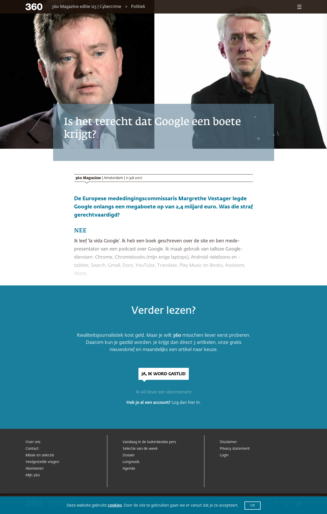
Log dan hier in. (186, 403)
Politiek (138, 7)
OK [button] (252, 505)
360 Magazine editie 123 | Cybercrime (86, 7)
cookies (115, 505)
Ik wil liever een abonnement (163, 392)
